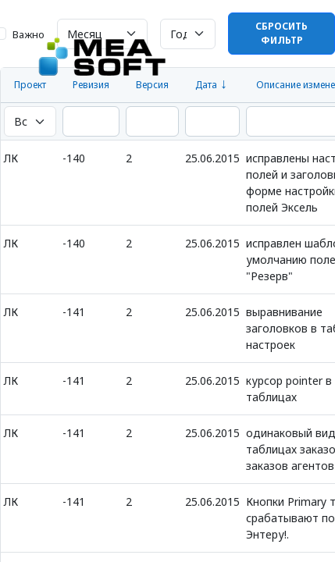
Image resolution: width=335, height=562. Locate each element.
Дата (206, 84)
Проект (30, 84)
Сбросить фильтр (281, 33)
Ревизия (91, 84)
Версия (152, 84)
